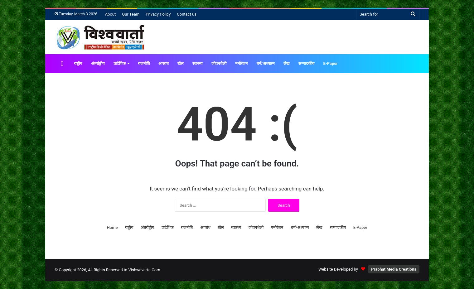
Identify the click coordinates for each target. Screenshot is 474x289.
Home (112, 227)
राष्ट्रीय (78, 63)
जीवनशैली (218, 63)
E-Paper (330, 63)
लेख (286, 63)
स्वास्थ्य (197, 63)
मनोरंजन (241, 63)
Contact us (186, 14)
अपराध (163, 63)
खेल (180, 63)
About (110, 14)
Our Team (130, 14)
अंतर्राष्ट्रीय (98, 63)
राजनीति (144, 63)
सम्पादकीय (306, 63)
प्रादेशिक (120, 63)
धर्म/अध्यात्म (265, 63)
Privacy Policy (158, 14)
